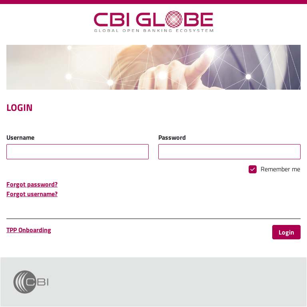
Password (172, 137)
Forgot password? (32, 184)
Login (286, 232)
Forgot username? (32, 194)
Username (20, 137)
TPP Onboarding (28, 230)
